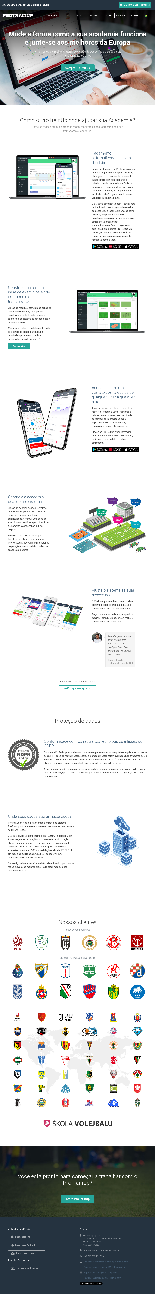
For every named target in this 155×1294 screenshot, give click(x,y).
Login (108, 16)
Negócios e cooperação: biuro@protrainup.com (106, 1262)
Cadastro (121, 15)
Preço (68, 16)
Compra (135, 15)
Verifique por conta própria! (77, 688)
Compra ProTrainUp (77, 68)
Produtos (53, 16)
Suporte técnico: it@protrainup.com (100, 1272)
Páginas (94, 16)
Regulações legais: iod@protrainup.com (102, 1278)
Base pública (19, 346)
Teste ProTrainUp (77, 1199)
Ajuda (80, 16)
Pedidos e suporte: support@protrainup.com (104, 1267)
